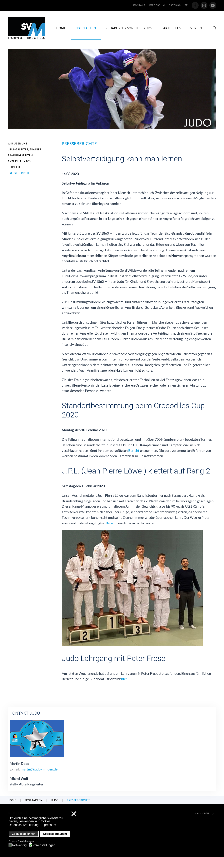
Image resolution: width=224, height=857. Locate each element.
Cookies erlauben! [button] (55, 833)
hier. (124, 679)
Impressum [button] (48, 824)
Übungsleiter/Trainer (25, 149)
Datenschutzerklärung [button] (24, 824)
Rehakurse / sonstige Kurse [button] (130, 28)
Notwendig (19, 845)
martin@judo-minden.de (39, 769)
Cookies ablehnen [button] (23, 833)
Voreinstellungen (43, 845)
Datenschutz (178, 5)
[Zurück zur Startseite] (27, 28)
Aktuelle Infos (19, 161)
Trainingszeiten (20, 155)
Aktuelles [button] (172, 28)
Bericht (133, 450)
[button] (214, 28)
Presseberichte (19, 173)
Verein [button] (196, 28)
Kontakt (139, 5)
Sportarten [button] (86, 28)
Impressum (157, 5)
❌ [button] (74, 814)
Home (61, 28)
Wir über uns (17, 143)
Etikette (14, 167)
